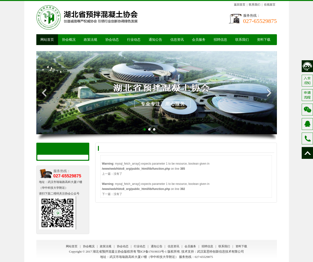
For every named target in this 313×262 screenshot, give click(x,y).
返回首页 (239, 4)
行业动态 (134, 39)
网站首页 (47, 39)
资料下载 (263, 39)
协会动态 (112, 39)
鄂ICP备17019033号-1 (151, 251)
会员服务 (198, 39)
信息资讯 (177, 39)
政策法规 (90, 39)
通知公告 (155, 39)
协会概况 (69, 39)
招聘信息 (220, 39)
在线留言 (269, 4)
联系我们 (254, 4)
